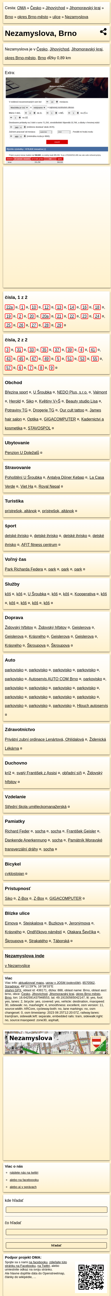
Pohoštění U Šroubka (23, 477)
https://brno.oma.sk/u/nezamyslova (26, 284)
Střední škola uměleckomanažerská (35, 807)
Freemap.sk (64, 279)
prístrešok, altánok (21, 511)
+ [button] (11, 174)
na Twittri (43, 1266)
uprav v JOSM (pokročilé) (63, 983)
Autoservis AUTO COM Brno (53, 679)
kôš (8, 594)
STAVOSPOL (39, 428)
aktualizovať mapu (31, 983)
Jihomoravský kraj (85, 8)
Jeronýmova (79, 923)
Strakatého (38, 941)
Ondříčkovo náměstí (44, 932)
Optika (32, 419)
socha (40, 831)
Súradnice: (12, 986)
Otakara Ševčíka (81, 932)
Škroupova (36, 645)
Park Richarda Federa (24, 569)
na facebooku (38, 1262)
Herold (15, 401)
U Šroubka (42, 392)
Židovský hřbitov (19, 627)
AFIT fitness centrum (39, 545)
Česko (35, 8)
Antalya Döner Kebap (65, 477)
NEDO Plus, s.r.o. (72, 392)
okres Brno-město (33, 17)
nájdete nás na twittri (24, 1172)
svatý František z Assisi (37, 773)
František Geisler (81, 831)
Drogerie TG (43, 410)
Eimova (11, 923)
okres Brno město (88, 994)
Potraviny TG (16, 410)
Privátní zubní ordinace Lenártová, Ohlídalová (44, 739)
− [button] (11, 182)
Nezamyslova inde (24, 955)
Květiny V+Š (50, 401)
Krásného (37, 636)
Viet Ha (26, 486)
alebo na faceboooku (24, 1180)
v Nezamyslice (17, 966)
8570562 (89, 983)
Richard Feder (17, 831)
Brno (9, 17)
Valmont (100, 392)
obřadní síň (72, 773)
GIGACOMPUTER (60, 419)
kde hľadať (14, 1200)
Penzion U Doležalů (22, 453)
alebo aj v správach (23, 1187)
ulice (57, 17)
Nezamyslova (76, 17)
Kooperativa (84, 594)
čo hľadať (13, 1223)
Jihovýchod (55, 8)
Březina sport (16, 392)
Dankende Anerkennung (26, 840)
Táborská (61, 941)
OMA (21, 8)
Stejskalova (33, 923)
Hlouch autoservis (92, 706)
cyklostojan (14, 874)
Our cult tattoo (72, 410)
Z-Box (23, 898)
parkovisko (14, 670)
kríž (8, 773)
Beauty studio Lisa (82, 401)
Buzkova (56, 923)
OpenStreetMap (38, 279)
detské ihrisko (17, 536)
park (52, 569)
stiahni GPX (13, 990)
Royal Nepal (49, 486)
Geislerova (81, 627)
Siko (30, 401)
